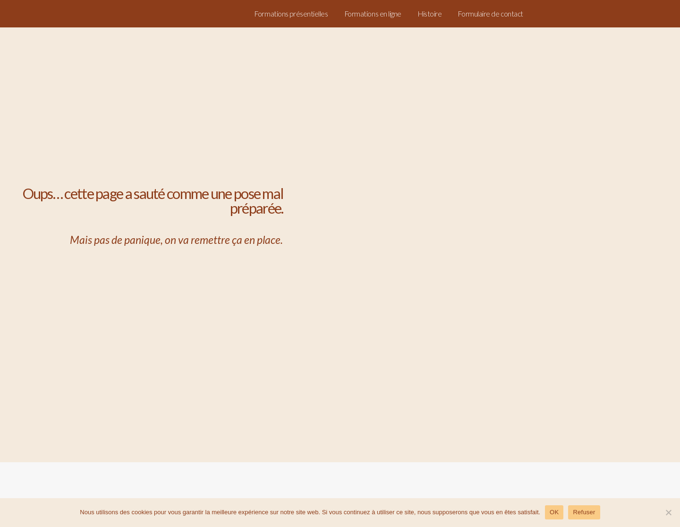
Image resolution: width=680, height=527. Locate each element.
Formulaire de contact (490, 13)
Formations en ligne (373, 13)
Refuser (584, 512)
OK (554, 512)
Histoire (430, 13)
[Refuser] (668, 512)
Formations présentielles (291, 13)
